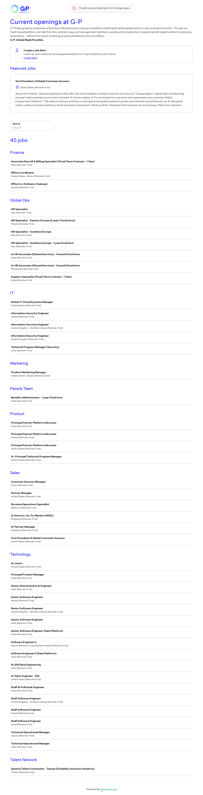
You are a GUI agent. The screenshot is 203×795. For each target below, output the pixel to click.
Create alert (30, 57)
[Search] (31, 128)
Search (16, 123)
